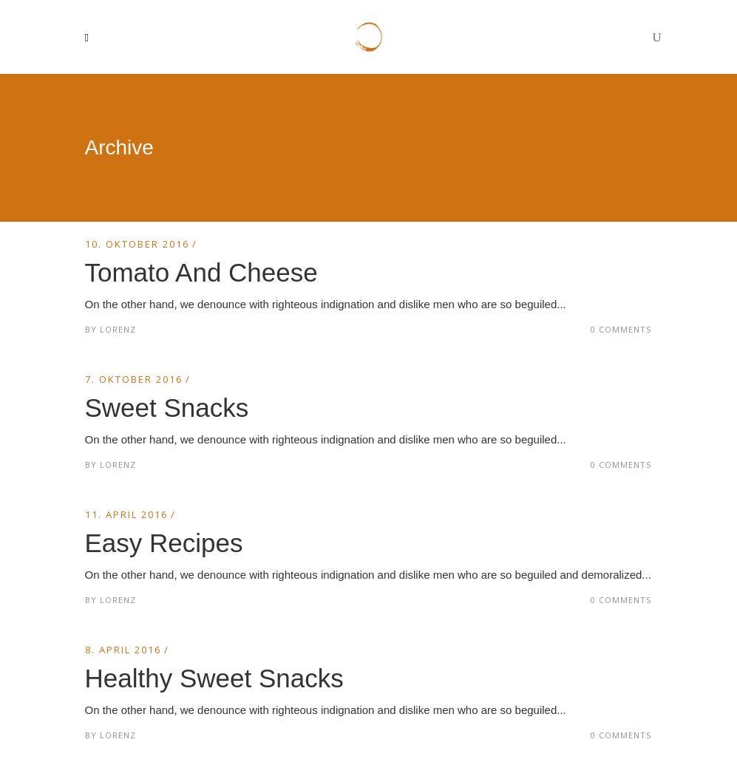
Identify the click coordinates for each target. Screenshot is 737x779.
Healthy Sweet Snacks (214, 678)
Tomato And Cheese (201, 272)
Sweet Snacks (167, 407)
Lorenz (118, 329)
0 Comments (621, 329)
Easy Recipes (164, 542)
